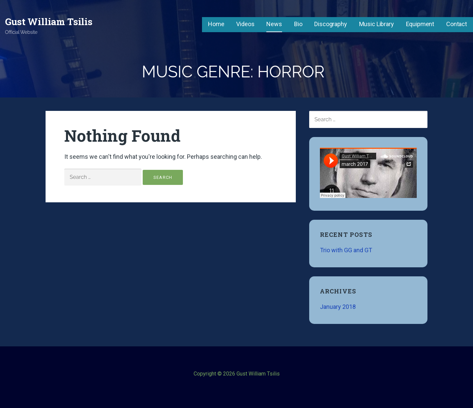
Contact (456, 23)
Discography (330, 23)
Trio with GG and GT (346, 250)
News (274, 23)
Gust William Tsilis (48, 21)
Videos (245, 23)
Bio (298, 23)
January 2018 (338, 306)
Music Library (376, 23)
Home (216, 23)
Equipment (420, 23)
